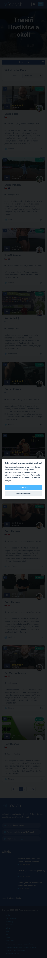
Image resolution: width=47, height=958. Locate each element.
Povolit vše (23, 487)
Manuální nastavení (23, 494)
